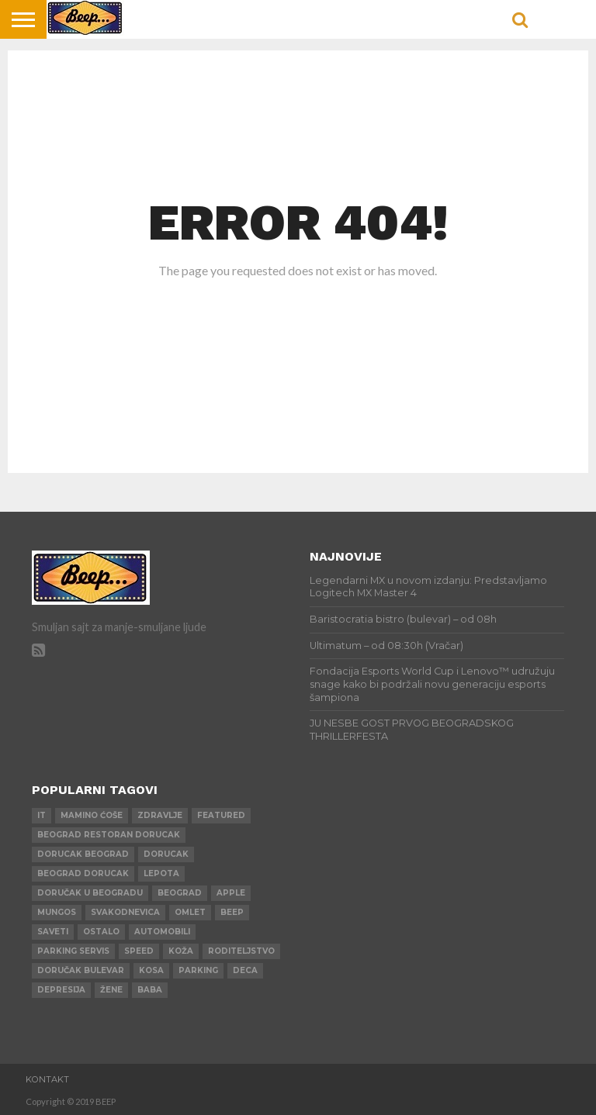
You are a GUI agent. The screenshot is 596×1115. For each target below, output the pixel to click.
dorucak (166, 854)
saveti (52, 932)
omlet (190, 912)
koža (180, 951)
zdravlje (159, 815)
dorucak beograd (83, 854)
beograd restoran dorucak (108, 835)
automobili (162, 932)
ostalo (101, 932)
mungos (56, 912)
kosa (151, 970)
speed (139, 951)
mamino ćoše (92, 815)
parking (198, 970)
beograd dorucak (83, 873)
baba (149, 990)
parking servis (73, 951)
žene (111, 990)
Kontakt (47, 1079)
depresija (61, 990)
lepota (161, 873)
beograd (180, 893)
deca (245, 970)
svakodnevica (125, 912)
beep (232, 912)
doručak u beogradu (90, 893)
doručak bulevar (80, 970)
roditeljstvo (241, 951)
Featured (221, 815)
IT (41, 815)
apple (231, 893)
